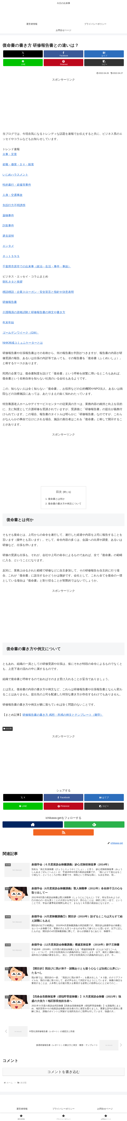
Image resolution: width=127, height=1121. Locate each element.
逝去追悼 (8, 235)
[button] (104, 62)
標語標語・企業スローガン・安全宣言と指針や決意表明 (38, 292)
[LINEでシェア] (23, 62)
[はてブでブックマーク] (104, 53)
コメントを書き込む (63, 1074)
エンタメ (8, 246)
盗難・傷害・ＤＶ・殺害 (18, 164)
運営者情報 (22, 1111)
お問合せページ (105, 1111)
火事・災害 (10, 154)
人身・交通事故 (12, 195)
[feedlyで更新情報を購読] (94, 825)
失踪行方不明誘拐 (14, 205)
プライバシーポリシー (63, 1111)
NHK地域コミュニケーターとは (23, 342)
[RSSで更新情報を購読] (63, 833)
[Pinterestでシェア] (63, 62)
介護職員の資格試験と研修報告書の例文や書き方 (34, 312)
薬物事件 (8, 215)
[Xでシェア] (23, 53)
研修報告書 (10, 302)
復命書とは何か (56, 498)
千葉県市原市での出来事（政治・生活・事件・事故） (37, 266)
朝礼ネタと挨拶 (12, 281)
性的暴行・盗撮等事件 (17, 184)
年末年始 (8, 322)
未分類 (7, 729)
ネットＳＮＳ (11, 256)
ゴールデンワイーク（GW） (21, 332)
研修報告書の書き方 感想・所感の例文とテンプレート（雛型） (62, 715)
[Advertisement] (63, 104)
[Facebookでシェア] (63, 53)
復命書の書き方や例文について (65, 504)
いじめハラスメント (15, 174)
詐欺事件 (8, 225)
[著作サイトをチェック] (33, 825)
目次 (59, 491)
